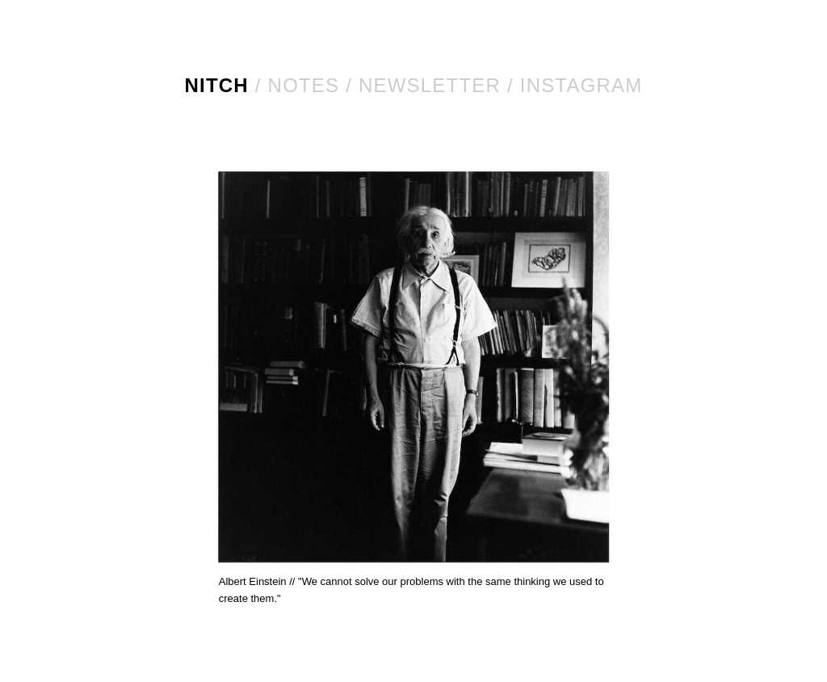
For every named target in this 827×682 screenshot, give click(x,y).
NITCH (217, 85)
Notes (304, 85)
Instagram (581, 85)
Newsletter (430, 85)
